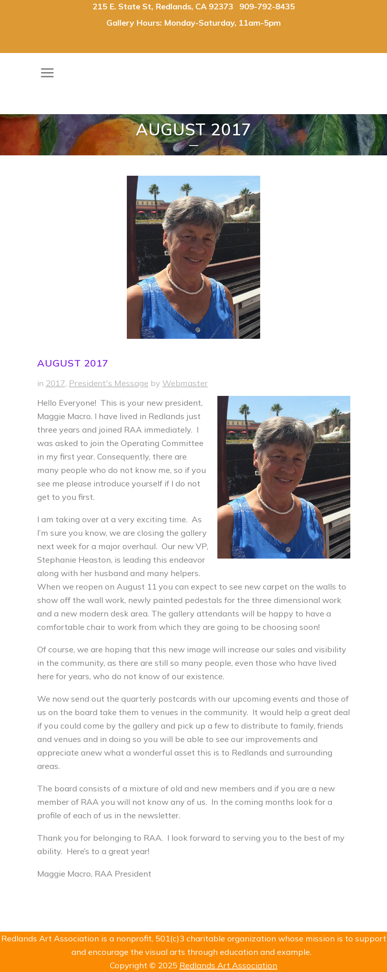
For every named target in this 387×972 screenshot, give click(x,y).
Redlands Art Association (228, 965)
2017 (55, 383)
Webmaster (185, 383)
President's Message (108, 383)
